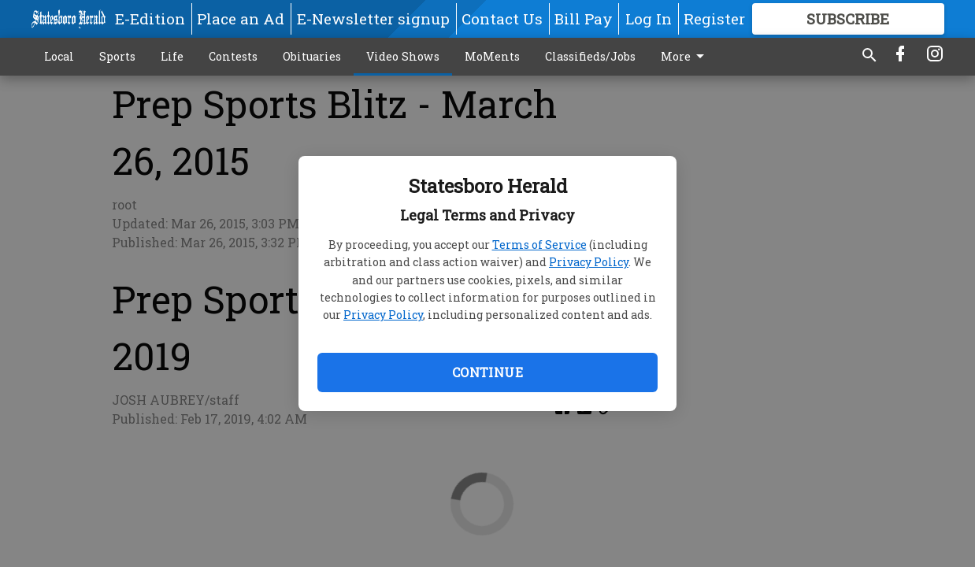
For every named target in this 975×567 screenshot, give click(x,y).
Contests (233, 56)
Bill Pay (583, 18)
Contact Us (502, 18)
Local (59, 56)
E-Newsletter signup (373, 18)
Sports (117, 56)
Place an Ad (240, 18)
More (685, 56)
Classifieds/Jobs (590, 56)
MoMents (492, 56)
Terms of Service (539, 244)
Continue (487, 372)
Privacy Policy (588, 261)
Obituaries (312, 56)
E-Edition (150, 18)
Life (172, 56)
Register (714, 18)
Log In (648, 18)
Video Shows (402, 56)
